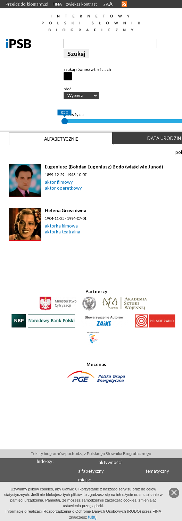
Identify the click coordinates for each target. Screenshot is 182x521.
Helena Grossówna (65, 210)
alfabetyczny (91, 471)
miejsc (84, 479)
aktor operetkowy (63, 188)
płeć (67, 88)
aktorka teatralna (62, 231)
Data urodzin (164, 138)
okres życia (74, 114)
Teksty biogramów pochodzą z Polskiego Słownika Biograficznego (91, 453)
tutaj (92, 517)
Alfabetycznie (61, 139)
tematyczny (157, 471)
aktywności (110, 462)
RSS (124, 4)
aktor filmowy (59, 182)
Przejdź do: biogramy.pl (27, 4)
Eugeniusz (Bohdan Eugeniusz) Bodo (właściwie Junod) (104, 166)
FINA (57, 4)
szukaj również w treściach (87, 69)
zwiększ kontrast (81, 4)
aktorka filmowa (61, 226)
